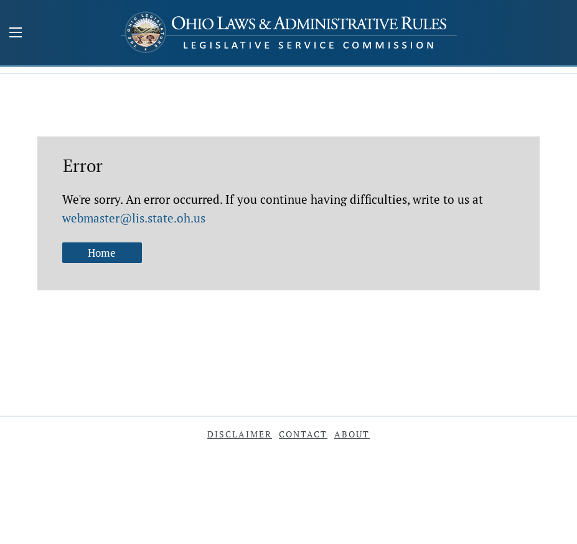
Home (102, 253)
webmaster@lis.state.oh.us (133, 218)
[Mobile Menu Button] (15, 33)
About (352, 434)
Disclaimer (239, 434)
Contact (303, 434)
